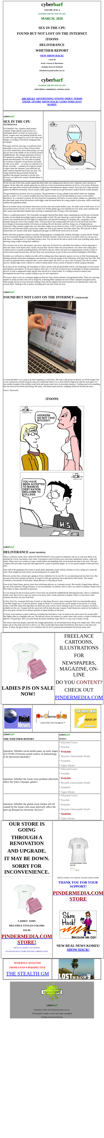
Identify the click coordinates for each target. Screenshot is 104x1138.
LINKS (63, 101)
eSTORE (36, 101)
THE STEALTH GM (27, 973)
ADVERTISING (45, 98)
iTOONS (59, 98)
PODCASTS (75, 101)
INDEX (69, 98)
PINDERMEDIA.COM (79, 697)
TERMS (77, 98)
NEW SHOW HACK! (52, 55)
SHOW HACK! (50, 101)
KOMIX (52, 104)
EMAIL (26, 101)
